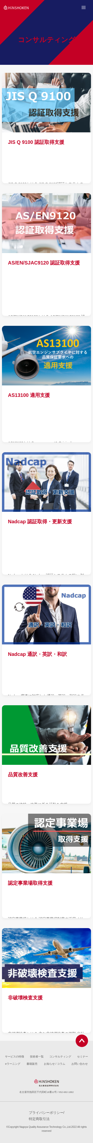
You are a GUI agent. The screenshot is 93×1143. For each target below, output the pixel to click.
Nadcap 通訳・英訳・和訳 (37, 654)
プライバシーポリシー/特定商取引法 (46, 1116)
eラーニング (12, 1063)
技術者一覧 (37, 1056)
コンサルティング (60, 1056)
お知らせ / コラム (54, 1063)
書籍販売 (32, 1063)
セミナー (82, 1056)
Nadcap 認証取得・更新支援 (40, 521)
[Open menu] (83, 7)
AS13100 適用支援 (29, 395)
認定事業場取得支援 (30, 883)
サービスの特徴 (14, 1056)
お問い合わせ (79, 1063)
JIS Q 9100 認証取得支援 (36, 142)
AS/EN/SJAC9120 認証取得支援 (44, 262)
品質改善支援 (23, 774)
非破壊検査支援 (25, 997)
